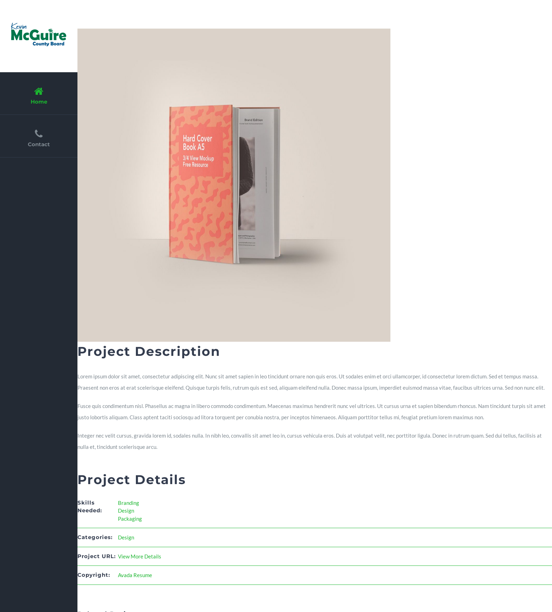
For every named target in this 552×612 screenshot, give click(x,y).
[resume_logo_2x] (38, 23)
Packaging (130, 518)
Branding (128, 503)
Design (126, 510)
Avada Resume (135, 575)
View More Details (139, 556)
